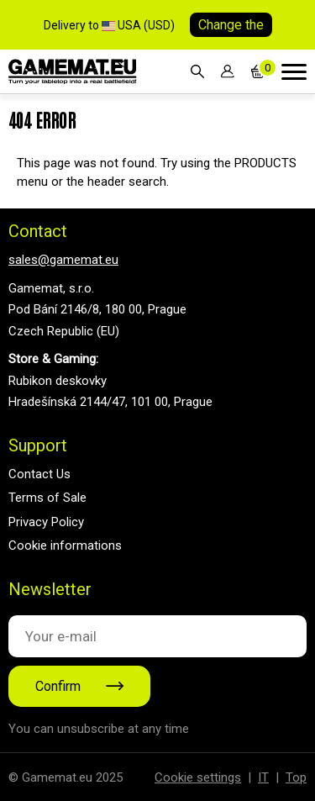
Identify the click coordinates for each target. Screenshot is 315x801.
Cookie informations (65, 545)
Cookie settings (198, 777)
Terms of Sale (47, 497)
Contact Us (39, 474)
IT (263, 777)
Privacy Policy (46, 522)
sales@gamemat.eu (63, 259)
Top (296, 777)
